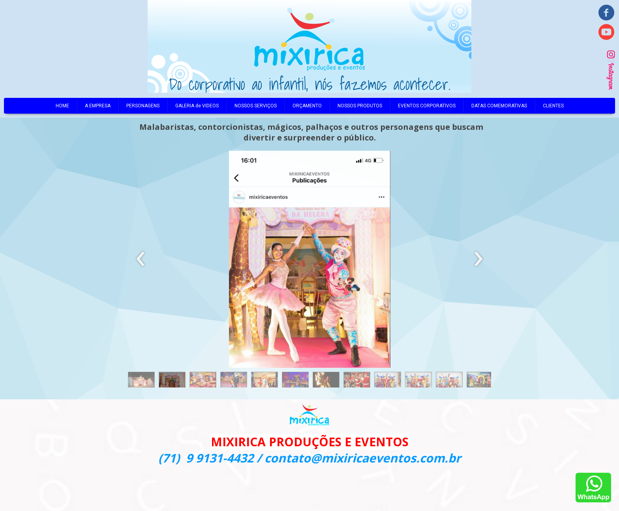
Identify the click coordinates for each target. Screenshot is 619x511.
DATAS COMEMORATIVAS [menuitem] (499, 106)
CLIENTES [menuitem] (553, 106)
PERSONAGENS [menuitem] (142, 106)
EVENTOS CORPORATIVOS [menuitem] (427, 106)
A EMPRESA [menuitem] (98, 106)
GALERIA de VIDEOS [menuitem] (197, 106)
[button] (141, 381)
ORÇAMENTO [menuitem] (307, 106)
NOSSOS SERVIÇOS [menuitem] (255, 106)
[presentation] (141, 259)
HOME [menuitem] (62, 106)
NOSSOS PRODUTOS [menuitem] (360, 106)
